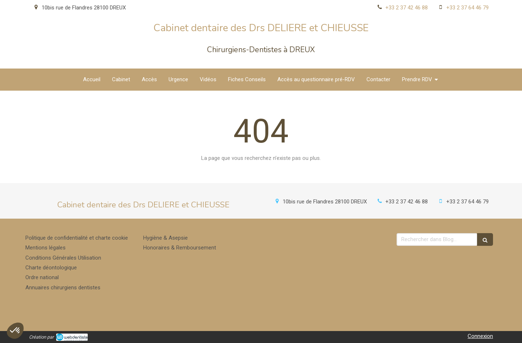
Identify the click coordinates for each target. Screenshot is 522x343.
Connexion (480, 336)
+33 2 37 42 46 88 (406, 7)
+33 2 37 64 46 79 (467, 7)
